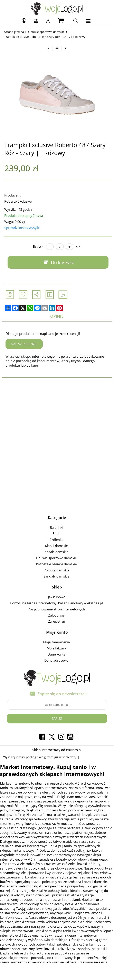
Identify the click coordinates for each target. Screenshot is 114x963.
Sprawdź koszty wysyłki (22, 228)
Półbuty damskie (56, 570)
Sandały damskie (56, 576)
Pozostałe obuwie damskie (56, 564)
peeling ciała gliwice (40, 757)
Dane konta (56, 654)
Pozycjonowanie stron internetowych (56, 609)
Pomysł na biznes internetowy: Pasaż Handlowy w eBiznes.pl (56, 603)
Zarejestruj (56, 621)
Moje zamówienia (56, 642)
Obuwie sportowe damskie (46, 32)
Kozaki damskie (56, 552)
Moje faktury (56, 648)
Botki (56, 533)
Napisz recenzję (24, 344)
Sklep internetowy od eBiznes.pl (57, 750)
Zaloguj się (56, 615)
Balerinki (56, 527)
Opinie (57, 316)
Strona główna (14, 32)
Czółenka (56, 539)
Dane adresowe (56, 660)
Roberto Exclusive (18, 201)
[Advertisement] (57, 414)
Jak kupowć (56, 597)
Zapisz (57, 718)
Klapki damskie (56, 546)
